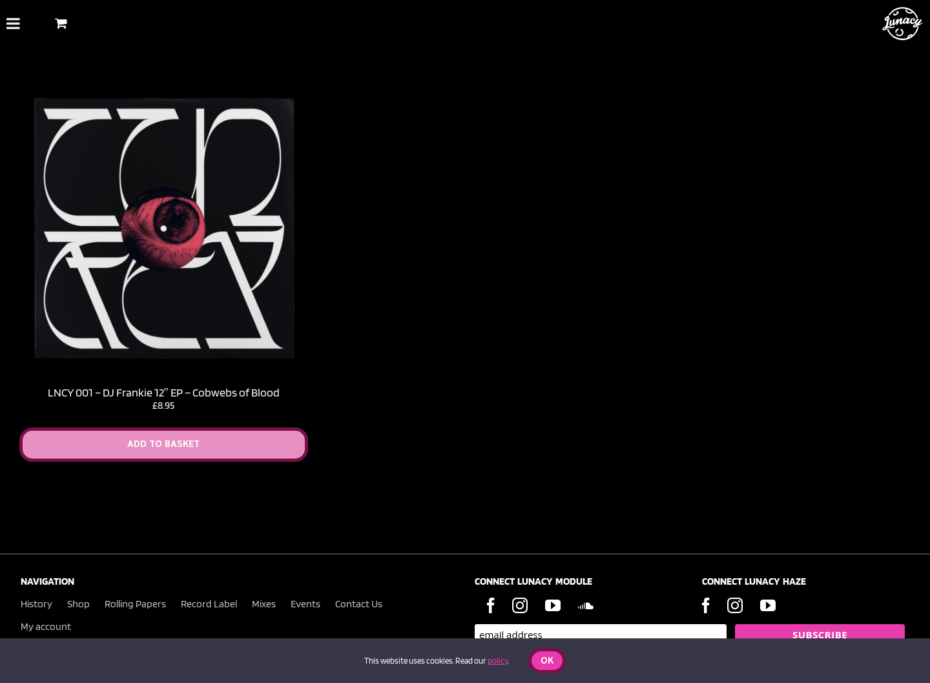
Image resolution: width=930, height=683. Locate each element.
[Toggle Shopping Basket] (61, 23)
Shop (78, 604)
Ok (547, 661)
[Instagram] (520, 605)
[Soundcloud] (586, 605)
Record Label (209, 604)
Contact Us (358, 604)
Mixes (264, 604)
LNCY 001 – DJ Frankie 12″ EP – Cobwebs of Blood (164, 392)
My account (46, 626)
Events (305, 604)
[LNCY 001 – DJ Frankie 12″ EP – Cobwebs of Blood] (163, 89)
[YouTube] (553, 605)
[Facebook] (491, 605)
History (36, 604)
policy (498, 661)
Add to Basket (163, 445)
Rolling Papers (135, 604)
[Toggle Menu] (13, 23)
